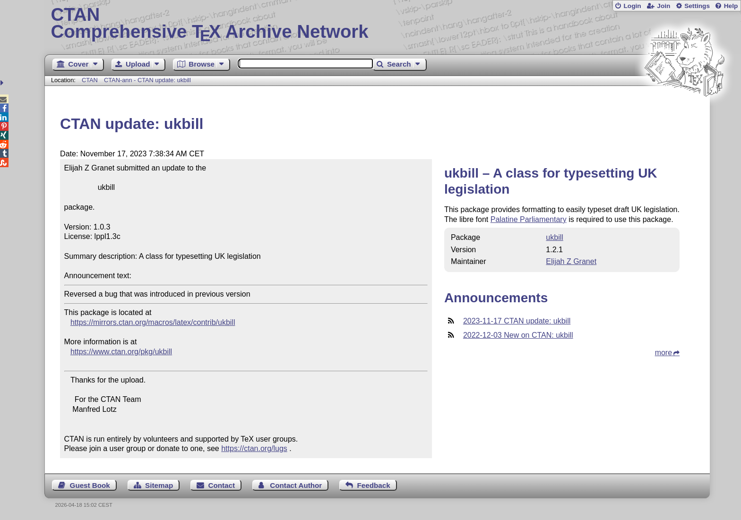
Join (663, 5)
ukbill (554, 237)
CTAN (90, 80)
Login (632, 5)
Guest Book (90, 485)
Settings (697, 5)
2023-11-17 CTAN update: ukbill (516, 321)
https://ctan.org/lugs (254, 448)
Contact (221, 485)
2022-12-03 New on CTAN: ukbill (518, 335)
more (663, 353)
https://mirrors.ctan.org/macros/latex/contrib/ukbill (152, 322)
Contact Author (296, 485)
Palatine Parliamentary (529, 219)
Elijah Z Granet (571, 261)
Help (731, 5)
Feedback (373, 485)
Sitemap (159, 485)
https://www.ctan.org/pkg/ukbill (121, 352)
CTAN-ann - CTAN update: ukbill (147, 80)
